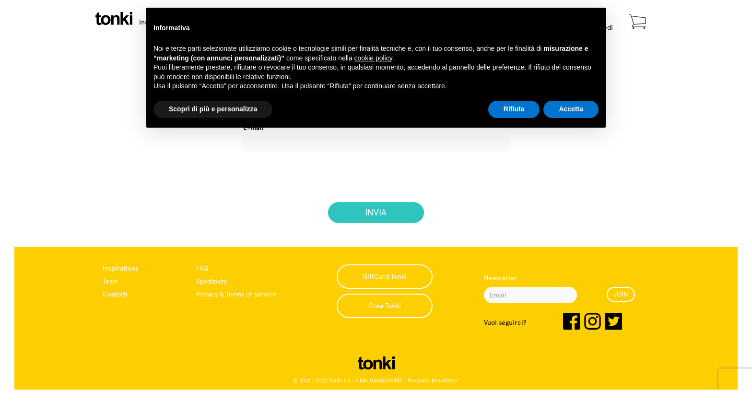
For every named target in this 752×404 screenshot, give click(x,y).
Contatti (115, 294)
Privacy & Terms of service (236, 294)
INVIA (376, 212)
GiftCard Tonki (385, 276)
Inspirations (120, 268)
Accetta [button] (571, 109)
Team (110, 281)
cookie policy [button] (373, 58)
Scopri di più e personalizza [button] (213, 109)
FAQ (202, 268)
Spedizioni (211, 281)
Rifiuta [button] (514, 109)
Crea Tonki (384, 305)
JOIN (620, 294)
